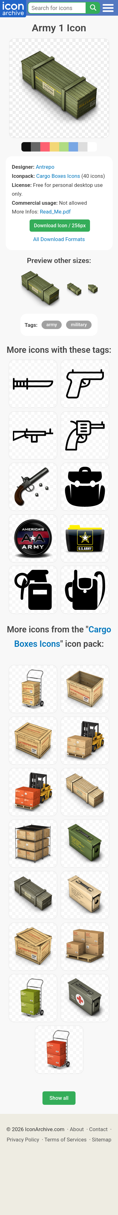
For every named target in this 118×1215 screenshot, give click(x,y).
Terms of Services (65, 1139)
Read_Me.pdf (55, 212)
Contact (98, 1129)
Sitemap (101, 1139)
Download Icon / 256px (60, 226)
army (51, 324)
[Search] (93, 8)
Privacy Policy (23, 1139)
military (79, 324)
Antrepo (45, 167)
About (77, 1129)
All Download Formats (59, 239)
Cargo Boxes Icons (58, 176)
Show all (58, 1098)
